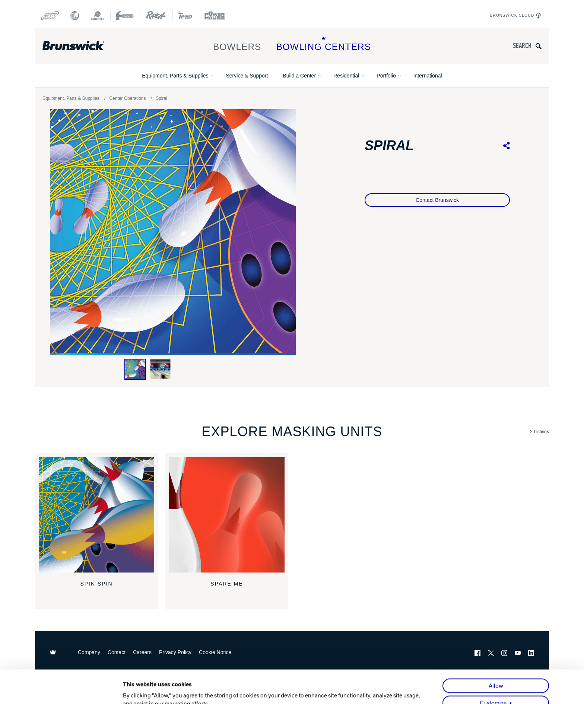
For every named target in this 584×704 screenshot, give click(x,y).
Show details (139, 690)
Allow (496, 653)
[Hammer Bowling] (125, 15)
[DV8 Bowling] (74, 15)
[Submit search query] (539, 46)
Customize (493, 670)
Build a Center (299, 76)
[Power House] (214, 15)
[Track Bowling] (185, 15)
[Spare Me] (227, 515)
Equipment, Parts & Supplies (175, 76)
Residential (346, 76)
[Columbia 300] (50, 15)
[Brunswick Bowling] (84, 46)
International (427, 76)
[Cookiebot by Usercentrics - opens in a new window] (74, 690)
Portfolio (386, 76)
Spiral (161, 98)
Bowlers (237, 44)
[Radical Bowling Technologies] (156, 15)
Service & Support (247, 76)
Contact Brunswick (437, 200)
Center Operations (127, 98)
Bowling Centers (323, 44)
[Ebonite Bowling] (98, 15)
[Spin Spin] (96, 515)
